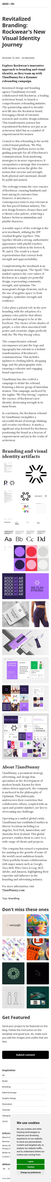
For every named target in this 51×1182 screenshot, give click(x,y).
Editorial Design (9, 1092)
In (9, 1169)
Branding (6, 1086)
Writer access (8, 1152)
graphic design (9, 1098)
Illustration (7, 1104)
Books (5, 1081)
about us (6, 1137)
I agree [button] (30, 1161)
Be (4, 1169)
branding (13, 898)
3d (3, 1075)
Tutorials (6, 1110)
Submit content (25, 1054)
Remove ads (7, 1141)
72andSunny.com (13, 890)
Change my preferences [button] (30, 1172)
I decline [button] (30, 1167)
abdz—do (8, 3)
